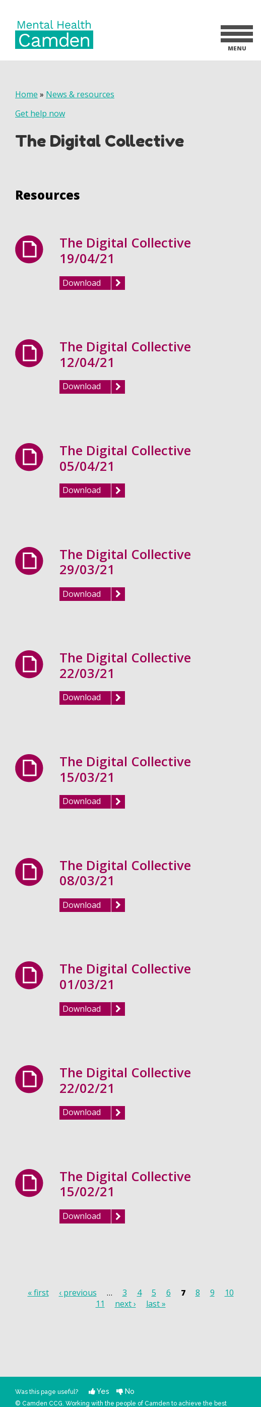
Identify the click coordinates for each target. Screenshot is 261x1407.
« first (38, 1292)
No (125, 1391)
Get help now (40, 113)
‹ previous (78, 1292)
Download (81, 282)
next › (125, 1303)
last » (156, 1303)
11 (100, 1303)
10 (229, 1292)
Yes (99, 1391)
